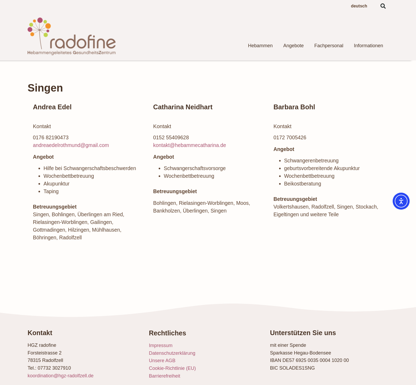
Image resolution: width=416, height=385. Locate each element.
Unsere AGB (162, 360)
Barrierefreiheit (164, 376)
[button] (383, 6)
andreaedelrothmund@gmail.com (71, 145)
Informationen (368, 45)
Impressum (160, 345)
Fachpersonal (328, 45)
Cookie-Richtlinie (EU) (172, 368)
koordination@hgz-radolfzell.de (60, 375)
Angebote (293, 45)
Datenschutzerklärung (172, 353)
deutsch (359, 6)
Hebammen (260, 45)
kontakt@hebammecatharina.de (189, 145)
